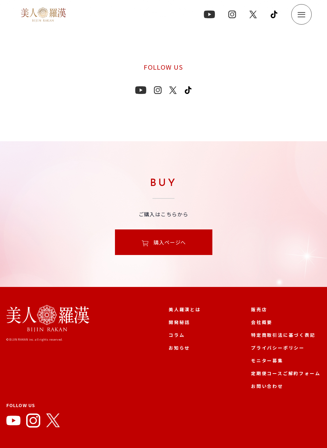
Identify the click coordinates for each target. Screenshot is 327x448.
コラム (177, 335)
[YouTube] (13, 421)
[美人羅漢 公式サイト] (47, 319)
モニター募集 (267, 360)
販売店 (259, 309)
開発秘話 (179, 322)
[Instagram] (33, 421)
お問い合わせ (267, 386)
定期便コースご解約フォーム (285, 373)
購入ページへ (163, 242)
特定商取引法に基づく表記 (283, 335)
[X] (53, 421)
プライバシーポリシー (278, 347)
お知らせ (179, 347)
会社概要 (261, 322)
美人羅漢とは (185, 309)
